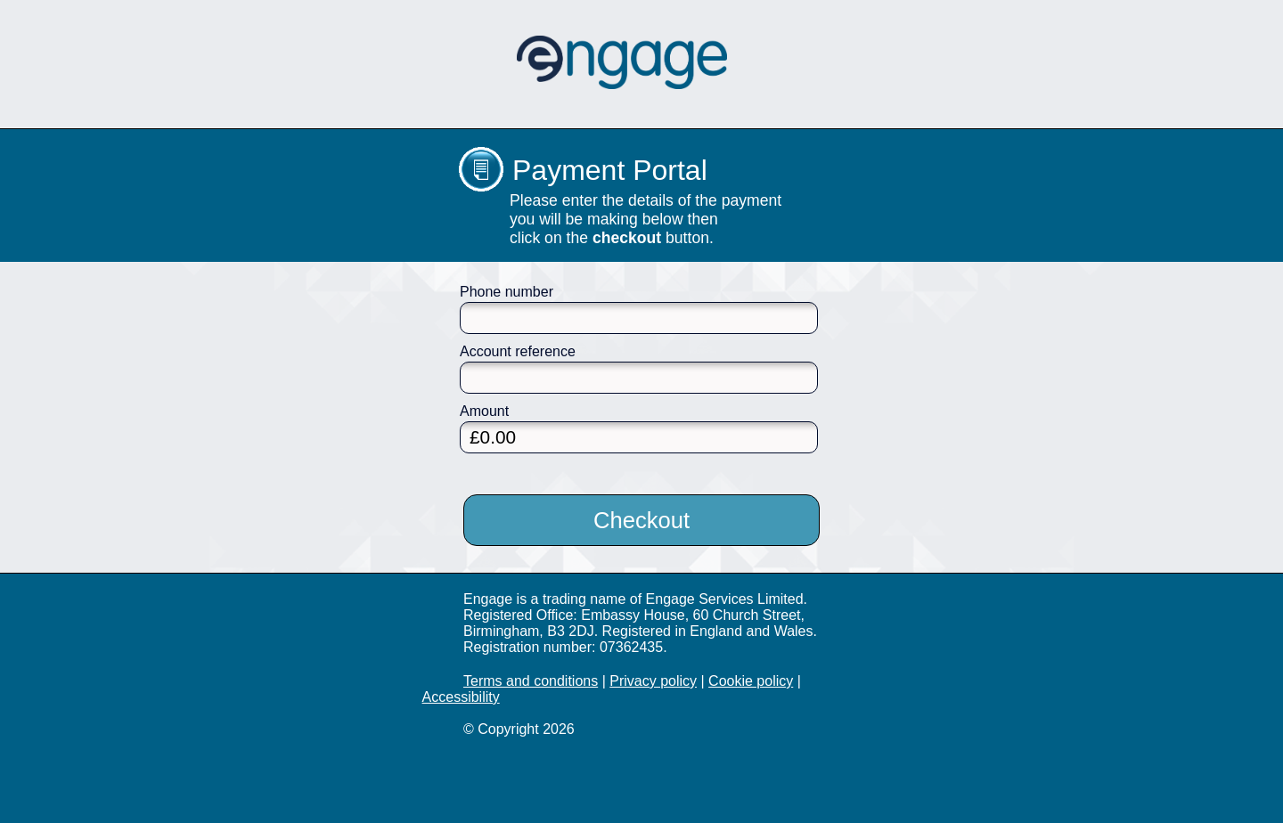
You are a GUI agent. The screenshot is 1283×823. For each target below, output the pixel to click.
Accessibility (461, 697)
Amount (484, 411)
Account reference (518, 351)
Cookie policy (750, 681)
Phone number (506, 291)
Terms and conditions (530, 681)
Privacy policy (653, 681)
